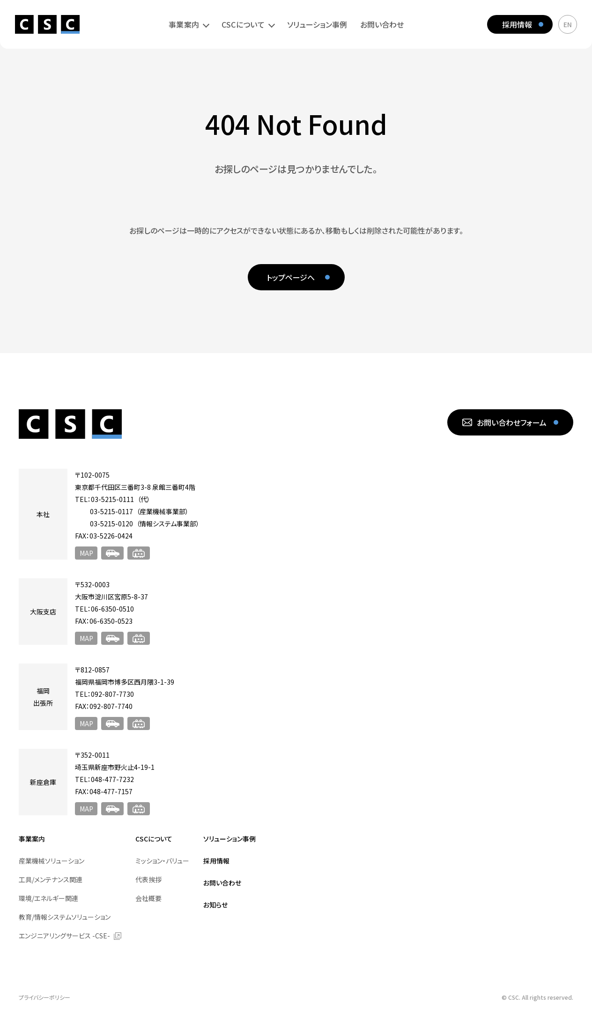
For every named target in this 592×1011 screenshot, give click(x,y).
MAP (86, 553)
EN (567, 24)
